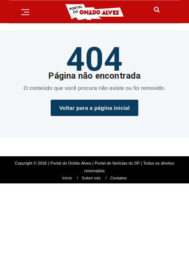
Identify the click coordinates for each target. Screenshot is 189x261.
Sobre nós (91, 178)
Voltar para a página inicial (94, 108)
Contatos (118, 178)
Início (67, 178)
